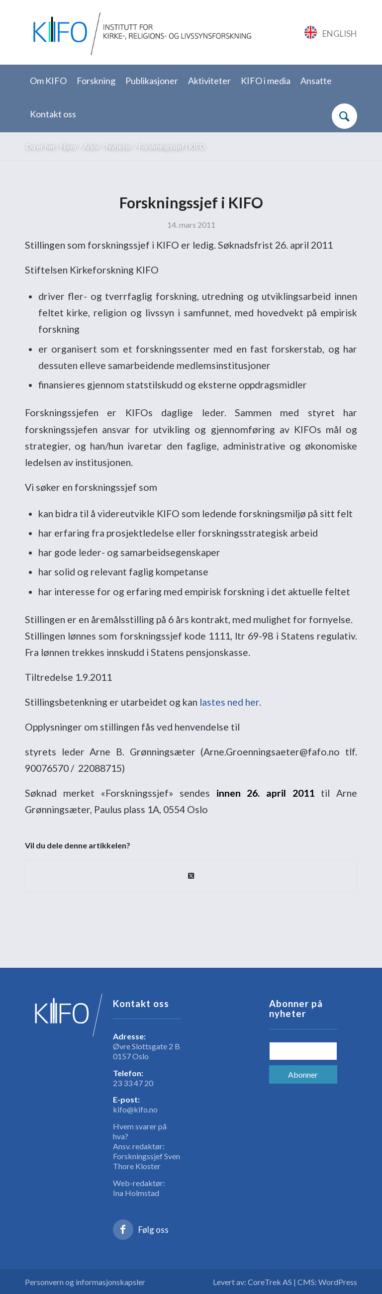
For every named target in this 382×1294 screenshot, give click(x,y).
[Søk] (344, 116)
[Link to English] (331, 32)
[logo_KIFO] (140, 32)
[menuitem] (48, 81)
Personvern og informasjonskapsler (85, 1282)
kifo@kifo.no (135, 1109)
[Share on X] (191, 876)
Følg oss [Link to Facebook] (153, 1229)
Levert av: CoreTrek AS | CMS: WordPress (285, 1282)
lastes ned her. (230, 702)
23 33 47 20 (133, 1083)
